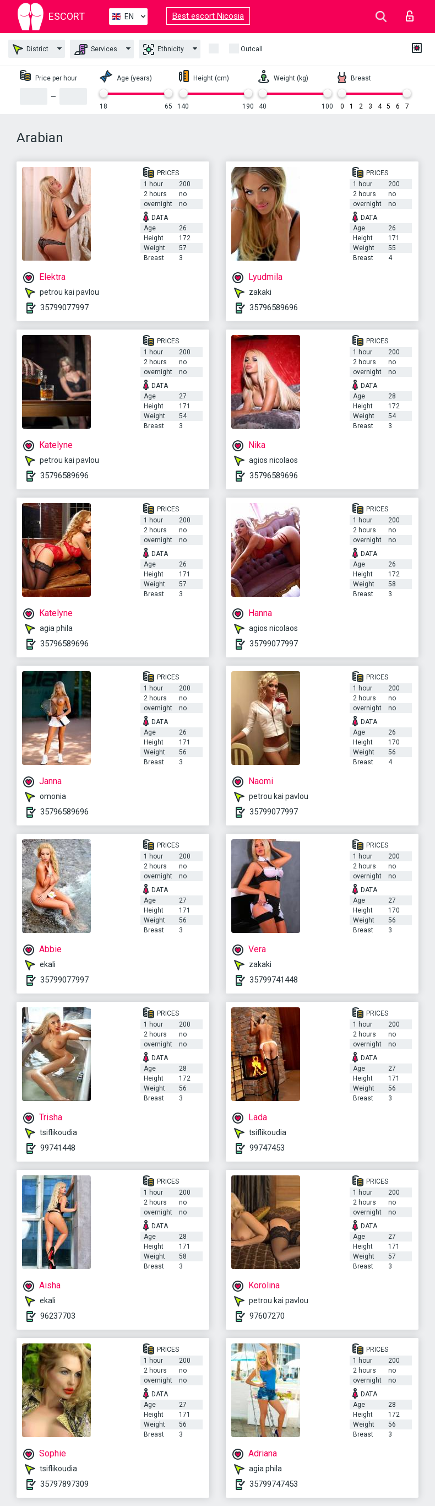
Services (95, 49)
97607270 (267, 1316)
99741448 (57, 1148)
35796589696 (273, 307)
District (30, 49)
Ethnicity (163, 49)
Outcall (252, 49)
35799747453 (273, 1484)
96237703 (57, 1316)
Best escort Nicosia (208, 16)
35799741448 (273, 980)
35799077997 (64, 307)
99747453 (267, 1148)
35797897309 (64, 1484)
